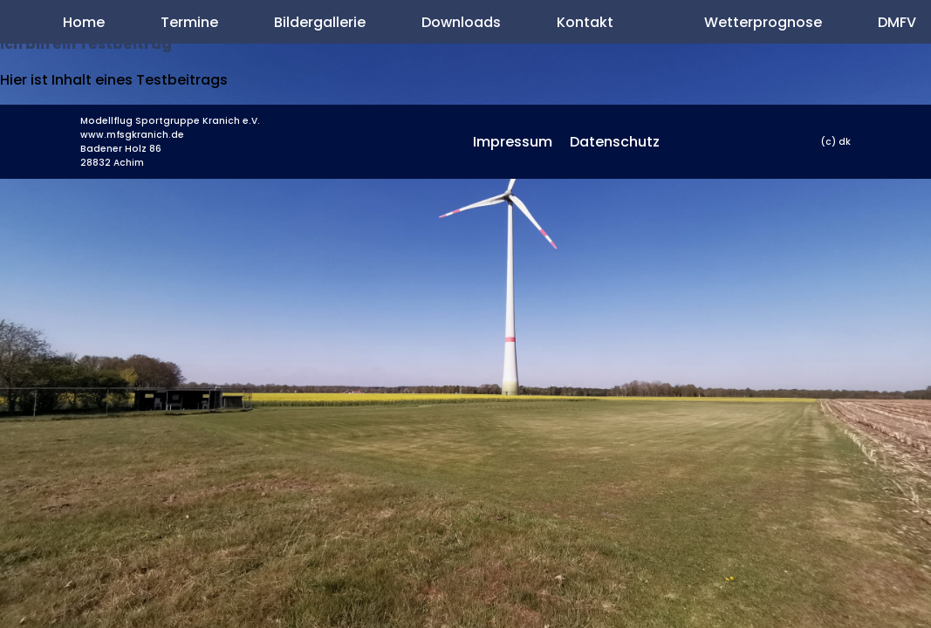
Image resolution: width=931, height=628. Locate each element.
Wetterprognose (763, 22)
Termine (189, 22)
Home (84, 22)
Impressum (512, 142)
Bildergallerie (320, 22)
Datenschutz (615, 142)
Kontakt (585, 22)
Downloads (461, 22)
